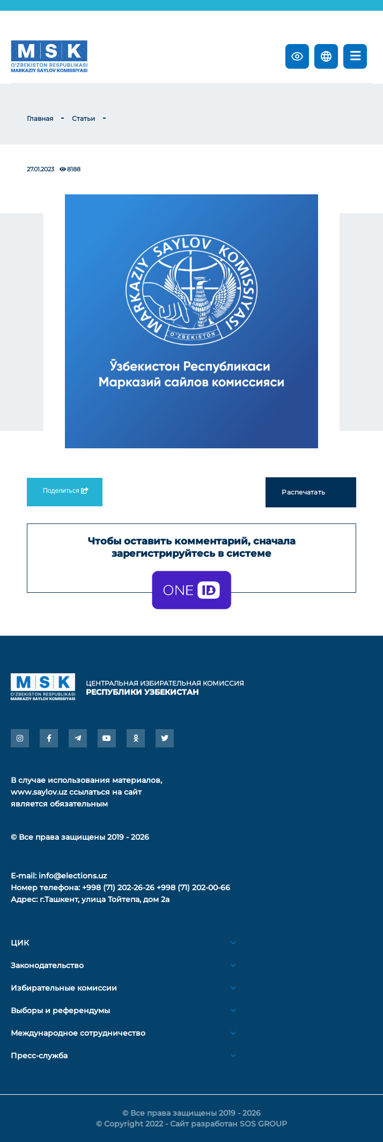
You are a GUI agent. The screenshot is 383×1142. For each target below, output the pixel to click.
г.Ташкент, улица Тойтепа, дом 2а (105, 899)
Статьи (83, 118)
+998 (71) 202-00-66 (193, 887)
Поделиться (64, 490)
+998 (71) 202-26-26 (118, 887)
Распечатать (311, 492)
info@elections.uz (73, 876)
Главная (40, 118)
